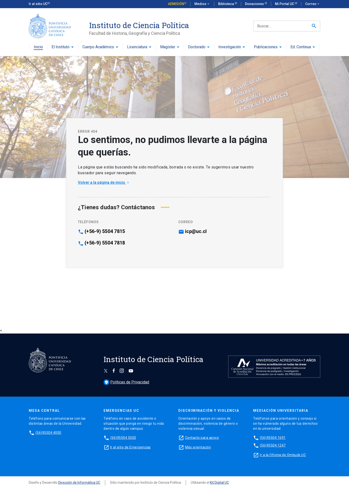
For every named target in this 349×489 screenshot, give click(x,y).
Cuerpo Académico (98, 47)
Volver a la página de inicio (104, 182)
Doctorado (196, 47)
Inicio (38, 47)
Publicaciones (266, 47)
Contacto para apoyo (202, 438)
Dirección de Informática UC (79, 482)
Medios (202, 4)
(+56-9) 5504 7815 (105, 231)
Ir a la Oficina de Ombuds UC (283, 455)
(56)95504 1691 (273, 438)
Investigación (229, 47)
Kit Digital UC (219, 482)
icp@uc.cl (196, 231)
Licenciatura (137, 47)
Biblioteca (226, 4)
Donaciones (255, 4)
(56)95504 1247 (273, 445)
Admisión (176, 4)
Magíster (167, 47)
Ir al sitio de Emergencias (130, 447)
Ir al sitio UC (38, 4)
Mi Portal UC (285, 4)
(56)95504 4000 (48, 433)
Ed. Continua (301, 47)
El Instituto (61, 47)
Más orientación (198, 447)
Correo (312, 4)
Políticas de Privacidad (126, 382)
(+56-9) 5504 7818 (105, 242)
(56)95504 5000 (123, 438)
